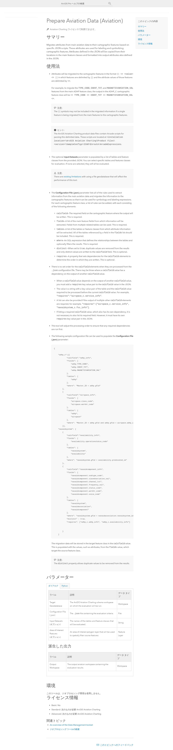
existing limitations (72, 176)
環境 (140, 39)
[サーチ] (109, 3)
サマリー (142, 26)
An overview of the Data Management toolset (71, 725)
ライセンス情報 (145, 43)
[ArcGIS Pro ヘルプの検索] (83, 3)
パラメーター (144, 35)
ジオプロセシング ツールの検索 (65, 729)
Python (65, 586)
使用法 (141, 31)
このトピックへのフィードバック (116, 745)
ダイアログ (53, 586)
